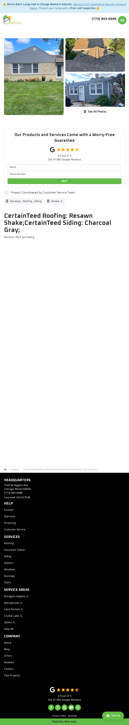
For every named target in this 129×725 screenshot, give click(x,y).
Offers (8, 655)
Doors (7, 582)
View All (9, 629)
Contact (9, 510)
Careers (8, 669)
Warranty (9, 516)
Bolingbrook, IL (13, 603)
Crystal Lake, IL (13, 615)
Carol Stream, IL (13, 609)
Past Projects (12, 675)
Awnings (9, 576)
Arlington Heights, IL (16, 596)
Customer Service (14, 529)
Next (64, 181)
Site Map (72, 716)
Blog (7, 649)
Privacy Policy (59, 716)
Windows (9, 569)
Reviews (9, 662)
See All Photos (95, 111)
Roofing (9, 543)
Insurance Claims (14, 549)
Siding (7, 556)
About (7, 642)
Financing (10, 523)
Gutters (8, 563)
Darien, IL (9, 622)
